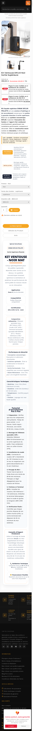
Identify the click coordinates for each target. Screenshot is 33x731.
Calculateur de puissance (11, 688)
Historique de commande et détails (14, 708)
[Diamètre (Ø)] (15, 202)
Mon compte (6, 705)
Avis (16, 235)
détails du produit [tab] (15, 231)
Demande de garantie (10, 694)
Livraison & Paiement (9, 663)
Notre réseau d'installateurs (11, 661)
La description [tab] (16, 226)
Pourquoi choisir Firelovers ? (11, 658)
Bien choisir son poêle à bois (12, 668)
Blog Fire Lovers (7, 674)
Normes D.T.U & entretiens (11, 676)
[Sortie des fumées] (15, 194)
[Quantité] (3, 210)
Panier (14, 210)
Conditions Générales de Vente (12, 679)
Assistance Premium (9, 696)
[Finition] (15, 187)
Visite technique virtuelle (11, 691)
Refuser (23, 726)
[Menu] (3, 3)
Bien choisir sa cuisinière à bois (12, 671)
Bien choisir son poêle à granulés (13, 666)
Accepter (11, 726)
